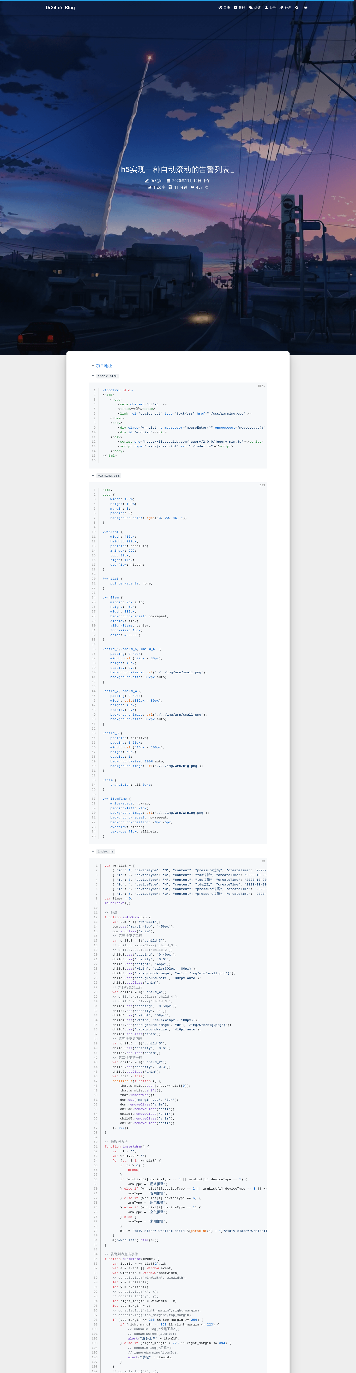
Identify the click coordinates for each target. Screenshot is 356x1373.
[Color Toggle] (305, 7)
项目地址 (104, 366)
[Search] (297, 7)
